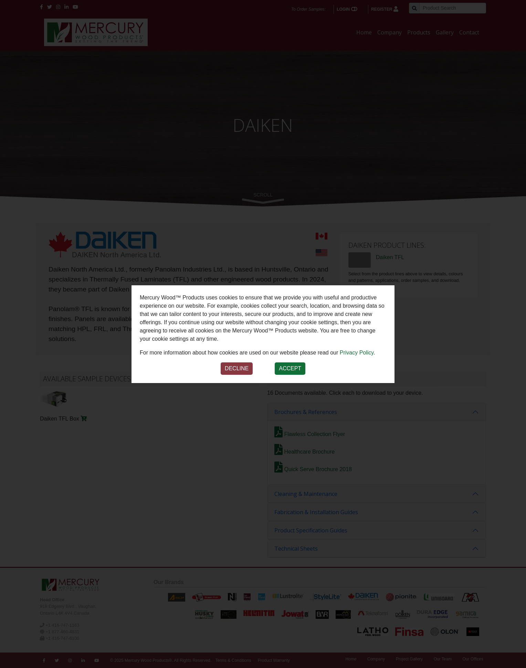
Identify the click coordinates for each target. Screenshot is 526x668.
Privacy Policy (357, 353)
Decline (237, 368)
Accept (290, 368)
